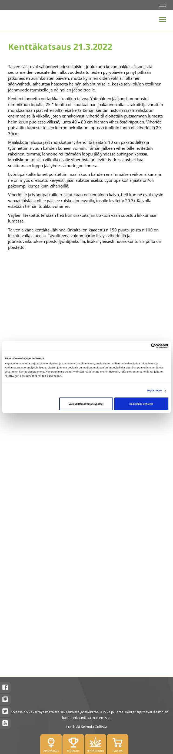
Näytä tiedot (154, 390)
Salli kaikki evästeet (141, 404)
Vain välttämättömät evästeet (86, 404)
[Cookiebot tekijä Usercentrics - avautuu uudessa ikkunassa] (144, 346)
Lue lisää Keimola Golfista (86, 726)
